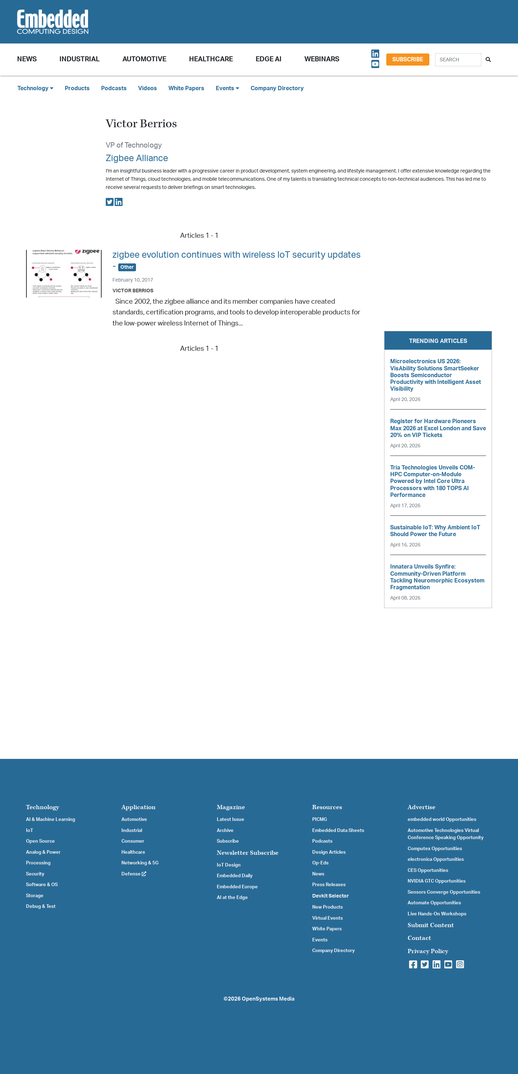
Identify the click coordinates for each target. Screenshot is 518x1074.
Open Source (40, 841)
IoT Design (229, 865)
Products (77, 88)
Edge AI (269, 59)
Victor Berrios (133, 290)
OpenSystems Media (268, 999)
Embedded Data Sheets (338, 830)
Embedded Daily (234, 876)
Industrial (79, 59)
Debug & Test (41, 906)
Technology (42, 807)
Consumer (132, 841)
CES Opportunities (428, 870)
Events (320, 940)
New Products (327, 907)
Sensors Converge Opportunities (444, 892)
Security (35, 874)
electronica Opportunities (436, 859)
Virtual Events (327, 918)
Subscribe (407, 59)
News (318, 874)
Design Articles (329, 852)
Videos (147, 88)
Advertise (421, 807)
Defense (133, 874)
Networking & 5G (139, 863)
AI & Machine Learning (50, 819)
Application (138, 807)
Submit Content (431, 925)
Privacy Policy (428, 951)
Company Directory (277, 88)
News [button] (27, 59)
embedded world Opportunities (442, 819)
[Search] (458, 59)
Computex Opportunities (435, 849)
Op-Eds (320, 863)
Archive (225, 830)
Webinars (321, 59)
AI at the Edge (232, 897)
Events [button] (227, 88)
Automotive (144, 59)
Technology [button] (35, 88)
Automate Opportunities (434, 903)
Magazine (231, 807)
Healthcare (211, 59)
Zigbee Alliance (137, 158)
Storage (34, 896)
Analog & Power (43, 852)
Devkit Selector (330, 896)
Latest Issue (230, 819)
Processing (38, 863)
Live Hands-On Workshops (437, 914)
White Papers (186, 88)
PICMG (319, 819)
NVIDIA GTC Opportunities (437, 881)
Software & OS (42, 885)
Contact (419, 938)
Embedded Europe (237, 887)
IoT (29, 830)
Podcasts (114, 88)
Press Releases (329, 885)
